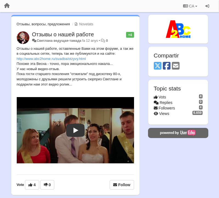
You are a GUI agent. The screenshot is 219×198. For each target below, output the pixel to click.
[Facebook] (166, 66)
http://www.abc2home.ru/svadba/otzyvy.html (51, 59)
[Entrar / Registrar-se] (207, 6)
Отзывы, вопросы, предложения (43, 24)
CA (190, 6)
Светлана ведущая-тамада (59, 41)
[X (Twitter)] (157, 66)
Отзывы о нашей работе (63, 34)
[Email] (176, 66)
